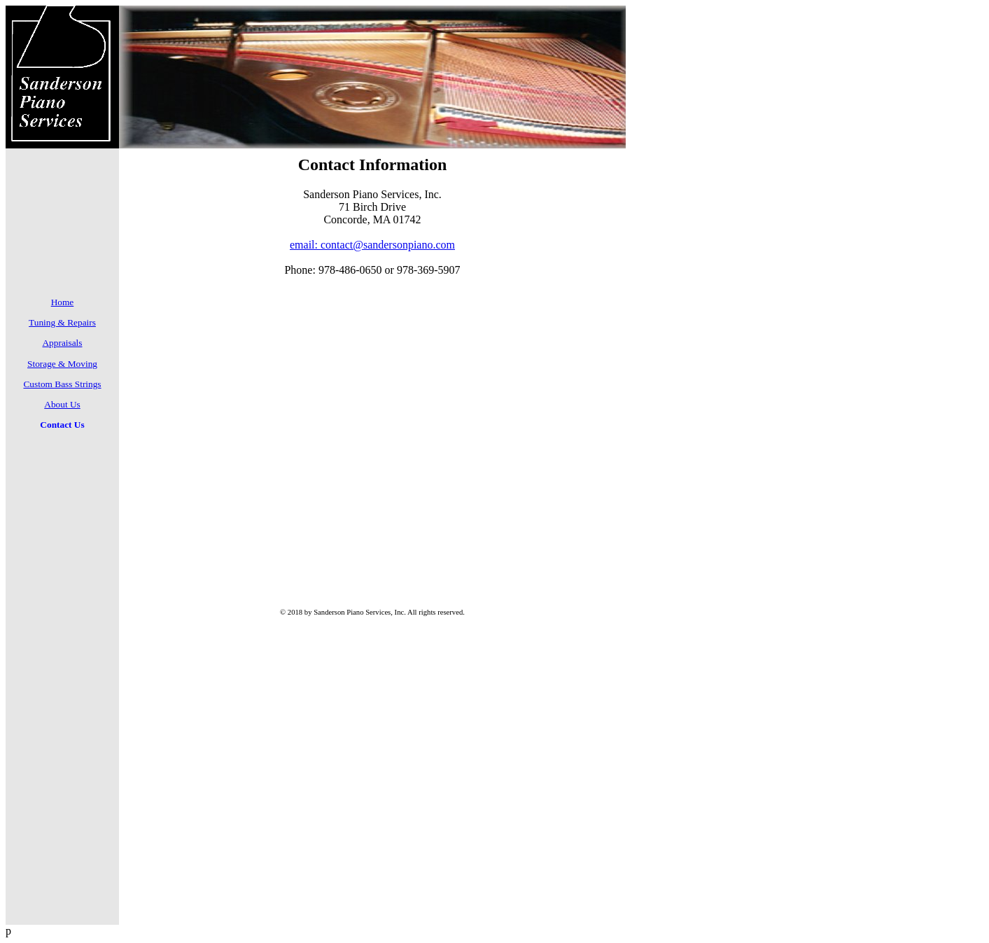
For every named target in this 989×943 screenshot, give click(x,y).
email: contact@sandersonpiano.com (372, 245)
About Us (62, 404)
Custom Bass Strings (62, 384)
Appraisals (62, 342)
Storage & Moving (62, 363)
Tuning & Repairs (62, 322)
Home (62, 302)
